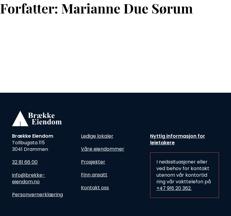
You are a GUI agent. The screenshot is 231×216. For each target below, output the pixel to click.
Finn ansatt (94, 174)
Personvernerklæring (37, 194)
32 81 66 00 (25, 162)
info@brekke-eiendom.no (28, 178)
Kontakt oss (95, 187)
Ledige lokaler (97, 136)
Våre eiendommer (102, 149)
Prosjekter (93, 161)
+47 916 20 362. (174, 188)
